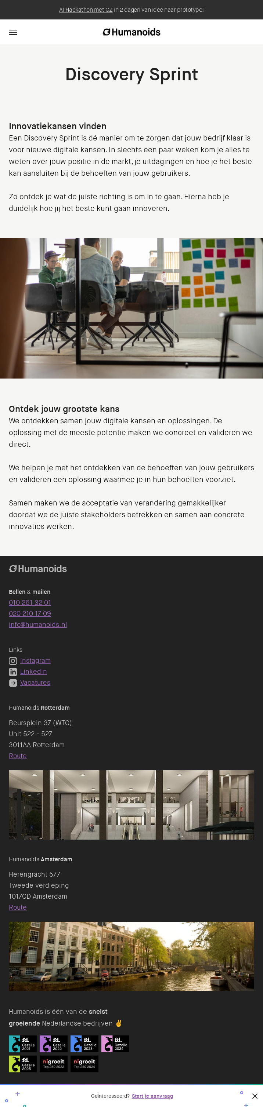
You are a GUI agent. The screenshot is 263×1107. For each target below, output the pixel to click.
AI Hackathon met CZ (86, 10)
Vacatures (29, 682)
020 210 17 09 (30, 613)
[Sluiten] (255, 1096)
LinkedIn (28, 671)
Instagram (30, 660)
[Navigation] (13, 32)
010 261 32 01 (30, 602)
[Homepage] (131, 32)
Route (18, 756)
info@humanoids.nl (38, 624)
